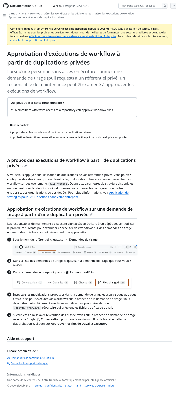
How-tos (35, 13)
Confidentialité (53, 385)
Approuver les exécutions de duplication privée (36, 17)
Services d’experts (94, 385)
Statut (68, 385)
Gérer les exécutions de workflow (114, 13)
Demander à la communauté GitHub (30, 358)
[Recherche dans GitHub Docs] (140, 5)
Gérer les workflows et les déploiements (67, 13)
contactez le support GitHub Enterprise (33, 40)
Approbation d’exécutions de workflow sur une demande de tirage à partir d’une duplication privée (70, 211)
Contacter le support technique (27, 363)
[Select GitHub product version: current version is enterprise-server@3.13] (72, 6)
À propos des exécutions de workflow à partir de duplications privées (71, 162)
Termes (37, 385)
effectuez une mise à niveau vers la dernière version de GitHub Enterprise (72, 36)
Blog (111, 385)
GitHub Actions (17, 13)
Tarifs (78, 385)
